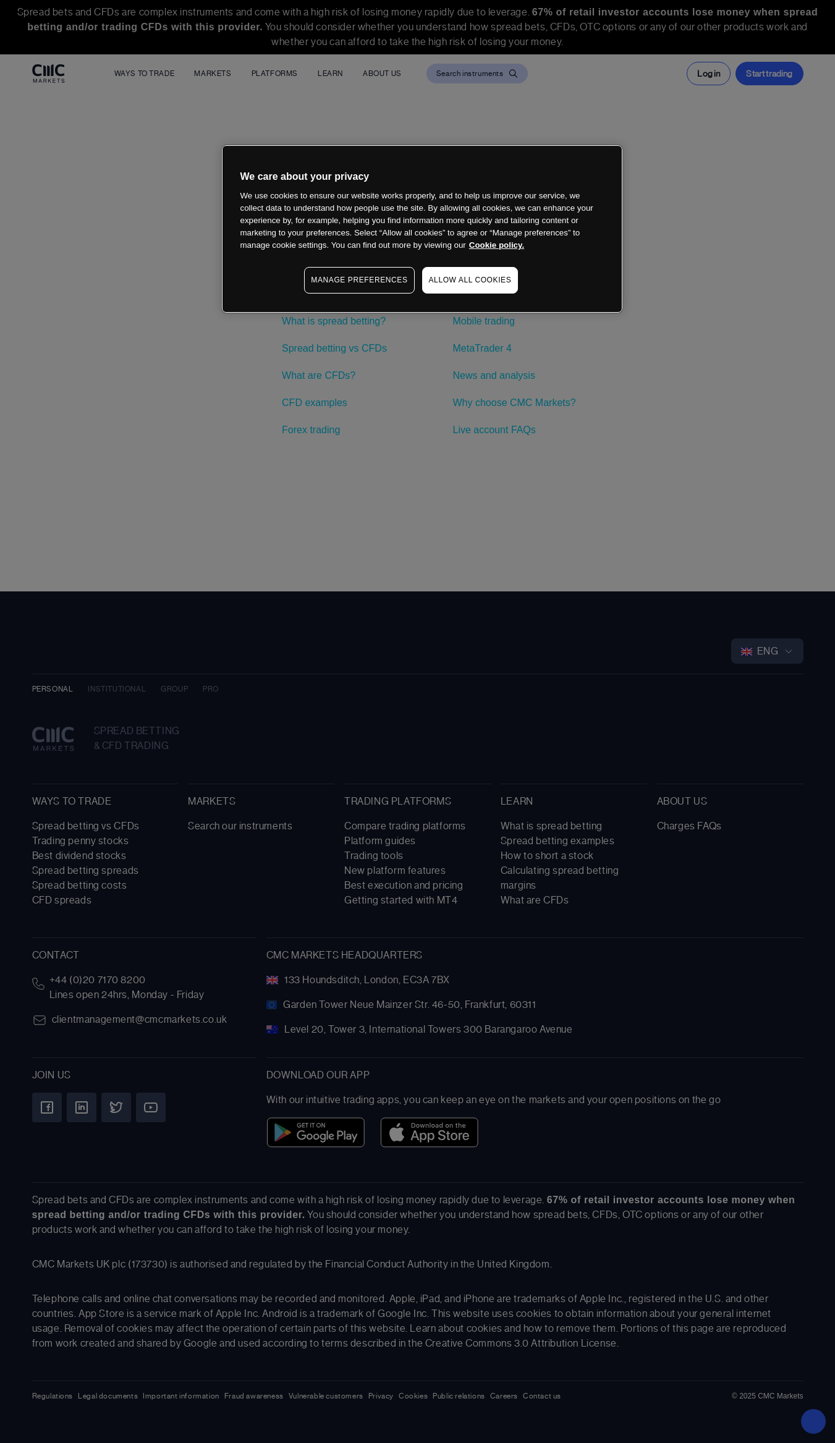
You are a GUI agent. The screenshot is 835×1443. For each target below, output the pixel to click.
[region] (422, 229)
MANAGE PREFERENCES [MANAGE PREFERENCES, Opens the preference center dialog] (359, 280)
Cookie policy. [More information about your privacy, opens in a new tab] (496, 245)
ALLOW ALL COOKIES (470, 280)
